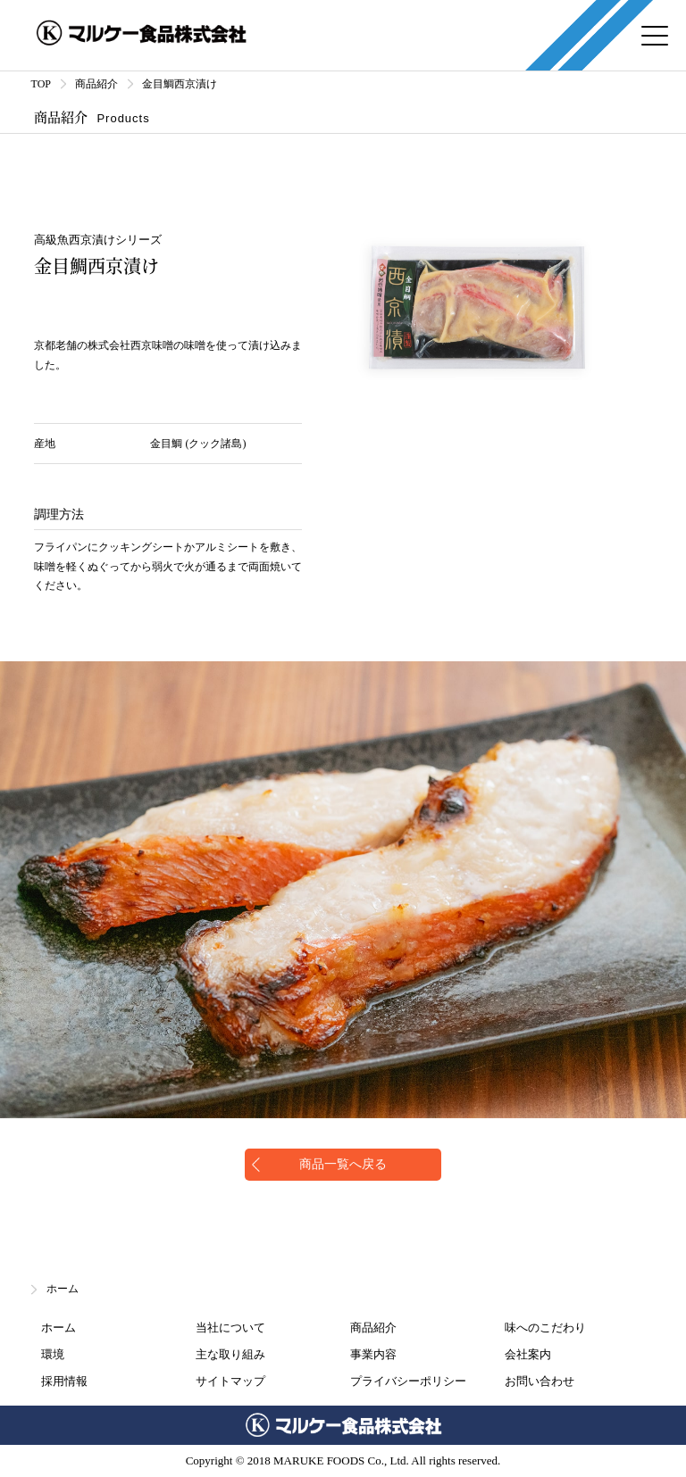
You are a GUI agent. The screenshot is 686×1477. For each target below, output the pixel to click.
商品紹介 (373, 1327)
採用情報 (64, 1381)
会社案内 (528, 1354)
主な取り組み (230, 1354)
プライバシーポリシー (408, 1381)
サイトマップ (230, 1381)
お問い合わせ (539, 1381)
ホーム (62, 1288)
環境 (52, 1354)
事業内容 (373, 1354)
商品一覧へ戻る (343, 1164)
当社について (230, 1327)
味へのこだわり (545, 1327)
